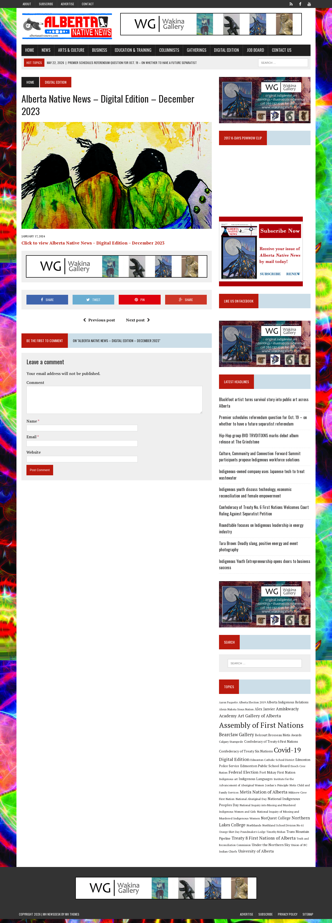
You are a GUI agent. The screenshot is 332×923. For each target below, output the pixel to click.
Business (97, 51)
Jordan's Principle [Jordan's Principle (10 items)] (256, 789)
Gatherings (194, 51)
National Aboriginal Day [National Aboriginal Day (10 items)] (235, 803)
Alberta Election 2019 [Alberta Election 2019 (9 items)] (253, 706)
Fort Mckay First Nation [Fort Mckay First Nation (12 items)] (278, 776)
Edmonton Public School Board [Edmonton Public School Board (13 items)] (266, 769)
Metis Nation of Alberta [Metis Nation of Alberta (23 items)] (244, 796)
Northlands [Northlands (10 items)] (304, 822)
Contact (88, 4)
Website (31, 442)
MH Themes (72, 918)
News (43, 51)
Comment (33, 372)
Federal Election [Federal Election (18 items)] (244, 776)
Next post (137, 310)
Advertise (67, 4)
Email (29, 427)
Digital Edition (224, 51)
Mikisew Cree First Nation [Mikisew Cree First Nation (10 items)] (286, 796)
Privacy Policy (287, 918)
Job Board (253, 51)
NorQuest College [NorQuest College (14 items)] (235, 822)
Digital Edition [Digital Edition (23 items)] (235, 763)
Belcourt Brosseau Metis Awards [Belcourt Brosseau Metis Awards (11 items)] (279, 739)
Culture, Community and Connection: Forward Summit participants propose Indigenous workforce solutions (261, 459)
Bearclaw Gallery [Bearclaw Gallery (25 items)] (237, 738)
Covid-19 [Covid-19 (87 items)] (288, 753)
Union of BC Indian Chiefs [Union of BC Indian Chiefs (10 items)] (266, 849)
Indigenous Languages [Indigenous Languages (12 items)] (241, 783)
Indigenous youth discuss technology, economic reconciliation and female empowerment (256, 495)
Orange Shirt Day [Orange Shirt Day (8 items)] (272, 829)
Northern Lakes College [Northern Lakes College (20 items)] (273, 822)
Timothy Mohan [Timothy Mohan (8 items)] (229, 836)
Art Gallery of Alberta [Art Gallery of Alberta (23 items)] (260, 720)
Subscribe (46, 4)
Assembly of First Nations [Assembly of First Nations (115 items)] (262, 729)
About (27, 4)
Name (29, 411)
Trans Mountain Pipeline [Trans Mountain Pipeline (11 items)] (257, 836)
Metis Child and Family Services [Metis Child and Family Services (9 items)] (289, 789)
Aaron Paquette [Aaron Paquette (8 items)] (229, 706)
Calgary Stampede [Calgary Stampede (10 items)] (232, 745)
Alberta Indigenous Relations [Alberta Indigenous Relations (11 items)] (289, 706)
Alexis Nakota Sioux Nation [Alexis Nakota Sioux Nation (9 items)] (237, 713)
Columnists (167, 51)
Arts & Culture (69, 51)
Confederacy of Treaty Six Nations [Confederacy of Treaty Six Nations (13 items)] (247, 755)
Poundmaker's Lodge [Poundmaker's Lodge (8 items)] (296, 829)
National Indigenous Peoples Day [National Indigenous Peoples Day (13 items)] (278, 802)
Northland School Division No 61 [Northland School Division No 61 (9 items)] (240, 829)
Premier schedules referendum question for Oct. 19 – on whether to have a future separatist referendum (264, 423)
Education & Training (130, 51)
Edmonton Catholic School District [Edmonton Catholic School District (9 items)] (273, 764)
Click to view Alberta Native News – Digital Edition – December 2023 (90, 233)
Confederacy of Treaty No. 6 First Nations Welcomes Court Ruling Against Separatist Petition (265, 513)
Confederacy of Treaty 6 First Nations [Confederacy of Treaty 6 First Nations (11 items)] (272, 745)
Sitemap (308, 918)
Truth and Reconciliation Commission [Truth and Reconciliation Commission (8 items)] (279, 843)
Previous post (98, 310)
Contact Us (279, 51)
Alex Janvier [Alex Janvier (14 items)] (266, 713)
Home (27, 51)
